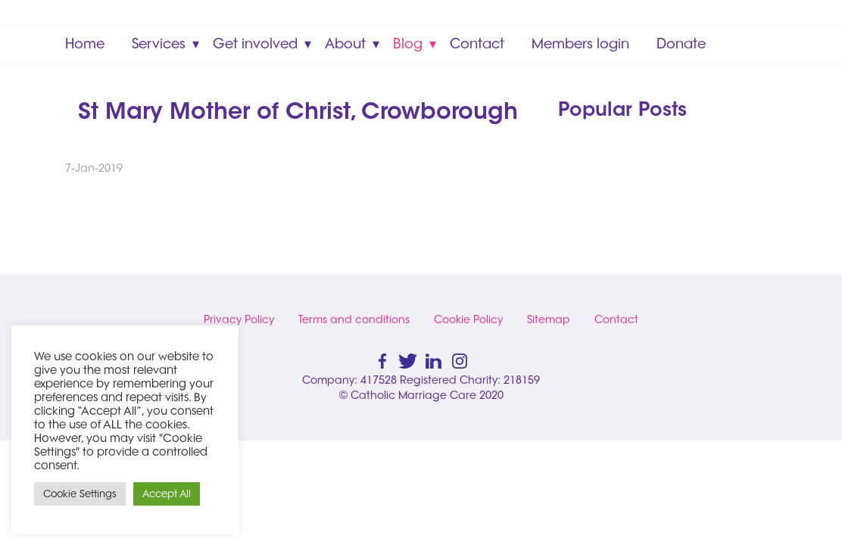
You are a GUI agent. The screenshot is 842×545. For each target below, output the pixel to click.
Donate (681, 43)
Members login (580, 43)
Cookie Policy (468, 319)
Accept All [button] (166, 493)
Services (159, 43)
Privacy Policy (239, 319)
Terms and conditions (354, 319)
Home (84, 43)
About (345, 43)
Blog (408, 43)
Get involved (255, 43)
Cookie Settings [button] (80, 493)
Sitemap (548, 319)
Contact (477, 43)
